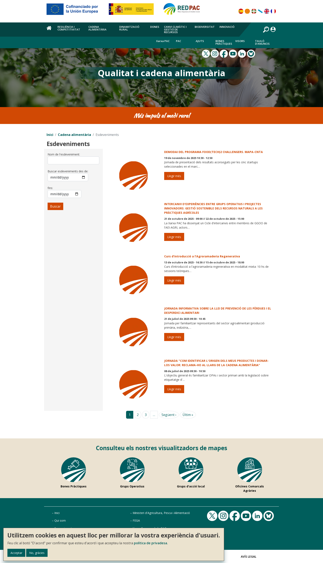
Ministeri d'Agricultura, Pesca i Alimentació (161, 513)
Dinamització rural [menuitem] (129, 28)
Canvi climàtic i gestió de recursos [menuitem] (175, 29)
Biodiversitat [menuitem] (205, 27)
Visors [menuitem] (240, 41)
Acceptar (16, 553)
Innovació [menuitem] (226, 27)
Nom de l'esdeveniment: (64, 154)
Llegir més (174, 176)
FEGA (136, 520)
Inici (50, 134)
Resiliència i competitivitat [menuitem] (68, 28)
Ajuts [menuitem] (200, 41)
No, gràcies (36, 553)
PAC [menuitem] (178, 41)
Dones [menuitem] (154, 27)
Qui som (60, 520)
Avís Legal (248, 556)
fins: (50, 188)
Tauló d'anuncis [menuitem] (262, 42)
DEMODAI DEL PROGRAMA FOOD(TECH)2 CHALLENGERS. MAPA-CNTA (213, 152)
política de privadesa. (151, 543)
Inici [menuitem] (50, 30)
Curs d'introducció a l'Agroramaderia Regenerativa (202, 256)
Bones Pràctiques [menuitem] (223, 42)
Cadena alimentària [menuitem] (97, 28)
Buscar (55, 206)
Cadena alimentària (74, 134)
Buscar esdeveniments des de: (68, 171)
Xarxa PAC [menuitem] (163, 41)
